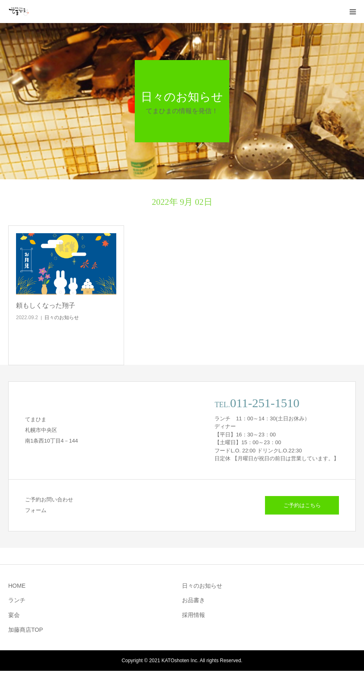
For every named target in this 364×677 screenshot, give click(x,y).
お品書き (193, 600)
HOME (16, 585)
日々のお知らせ (61, 317)
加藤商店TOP (25, 629)
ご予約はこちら (302, 505)
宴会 (14, 615)
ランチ (16, 600)
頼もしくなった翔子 (45, 305)
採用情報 (193, 615)
